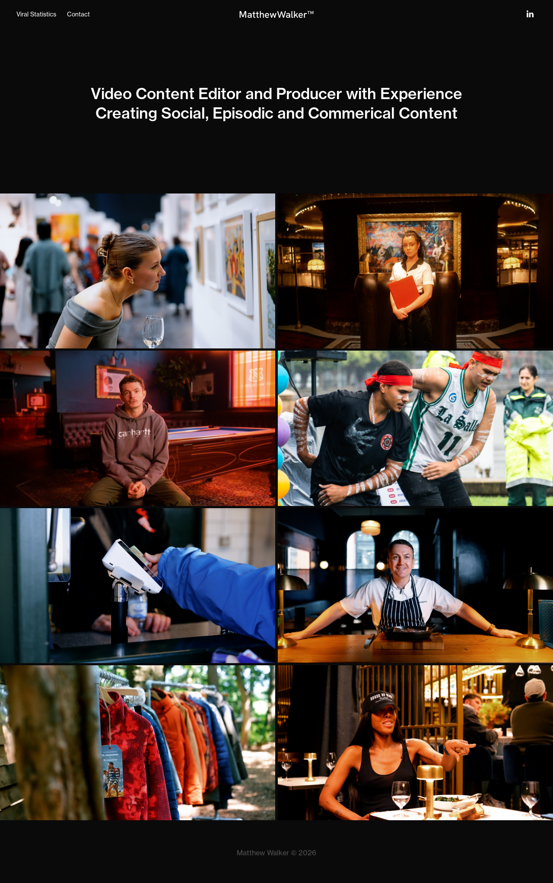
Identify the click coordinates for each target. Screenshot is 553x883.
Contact (78, 14)
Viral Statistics (36, 14)
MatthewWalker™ (276, 14)
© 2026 (303, 852)
